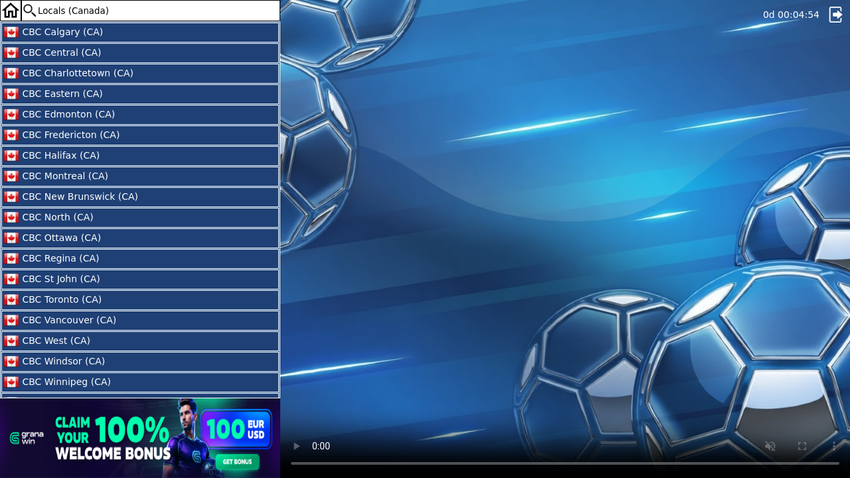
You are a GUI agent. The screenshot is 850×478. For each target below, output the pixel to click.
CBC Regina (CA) (51, 259)
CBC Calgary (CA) (53, 32)
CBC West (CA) (46, 341)
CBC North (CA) (48, 218)
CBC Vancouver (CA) (59, 321)
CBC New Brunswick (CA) (70, 197)
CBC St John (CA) (51, 279)
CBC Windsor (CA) (54, 362)
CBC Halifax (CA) (51, 156)
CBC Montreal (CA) (55, 177)
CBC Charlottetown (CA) (68, 74)
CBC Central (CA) (52, 53)
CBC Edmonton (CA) (59, 115)
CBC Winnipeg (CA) (57, 382)
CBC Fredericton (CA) (61, 135)
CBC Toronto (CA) (52, 300)
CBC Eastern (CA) (53, 94)
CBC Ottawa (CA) (52, 238)
